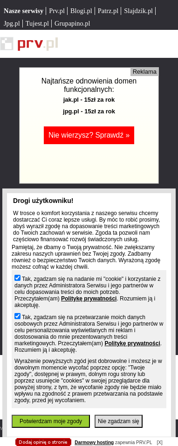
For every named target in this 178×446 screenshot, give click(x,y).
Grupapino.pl (72, 23)
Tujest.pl (37, 23)
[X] (159, 442)
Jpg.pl (12, 23)
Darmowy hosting (94, 442)
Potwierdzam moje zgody (51, 421)
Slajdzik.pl (138, 10)
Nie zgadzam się (118, 421)
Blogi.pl (81, 10)
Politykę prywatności (88, 298)
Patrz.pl (108, 10)
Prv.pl (57, 10)
